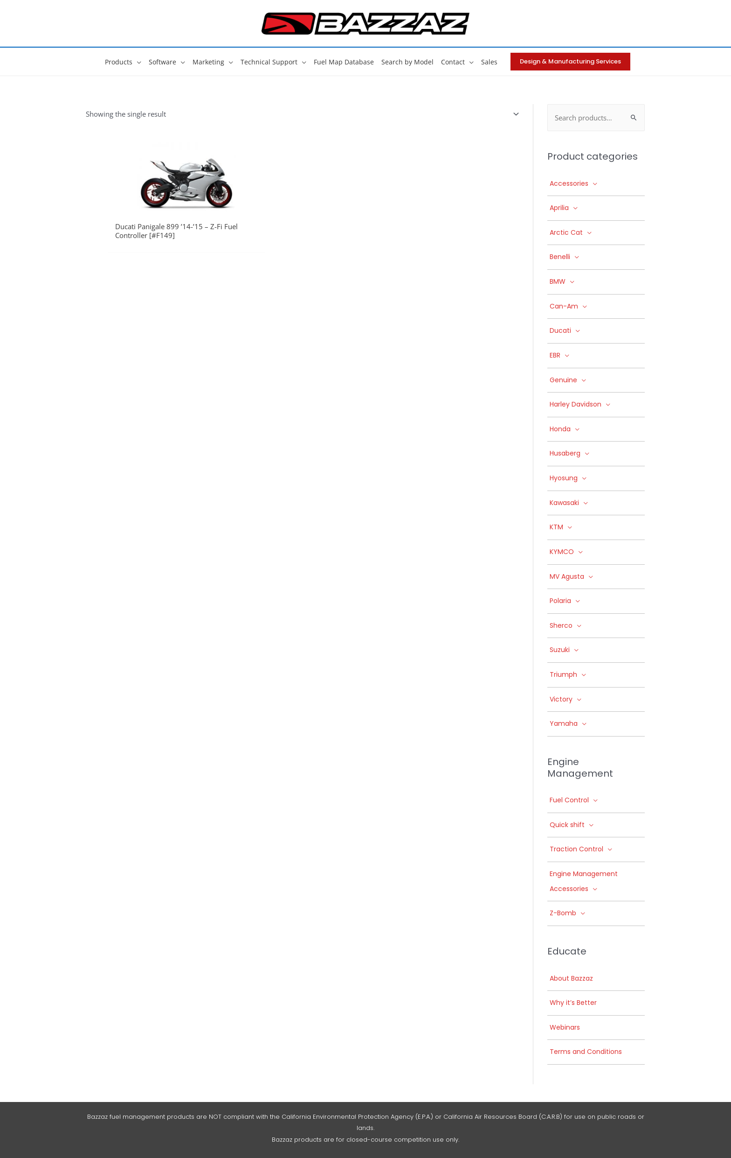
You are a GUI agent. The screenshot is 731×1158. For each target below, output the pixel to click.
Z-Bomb (563, 913)
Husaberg (565, 453)
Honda (560, 429)
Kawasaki (564, 502)
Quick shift (567, 825)
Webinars (565, 1027)
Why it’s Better (573, 1003)
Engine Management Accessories (584, 882)
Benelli (560, 257)
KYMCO (562, 552)
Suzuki (560, 650)
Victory (561, 699)
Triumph (563, 675)
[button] (136, 61)
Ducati (560, 331)
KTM (556, 527)
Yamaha (564, 724)
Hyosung (564, 478)
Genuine (563, 380)
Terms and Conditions (586, 1052)
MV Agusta (567, 576)
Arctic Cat (566, 233)
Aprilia (559, 208)
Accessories (569, 183)
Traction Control (576, 849)
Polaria (560, 601)
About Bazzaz (571, 978)
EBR (555, 355)
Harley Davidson (575, 404)
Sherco (561, 626)
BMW (557, 282)
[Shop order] (509, 113)
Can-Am (564, 306)
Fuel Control (569, 800)
